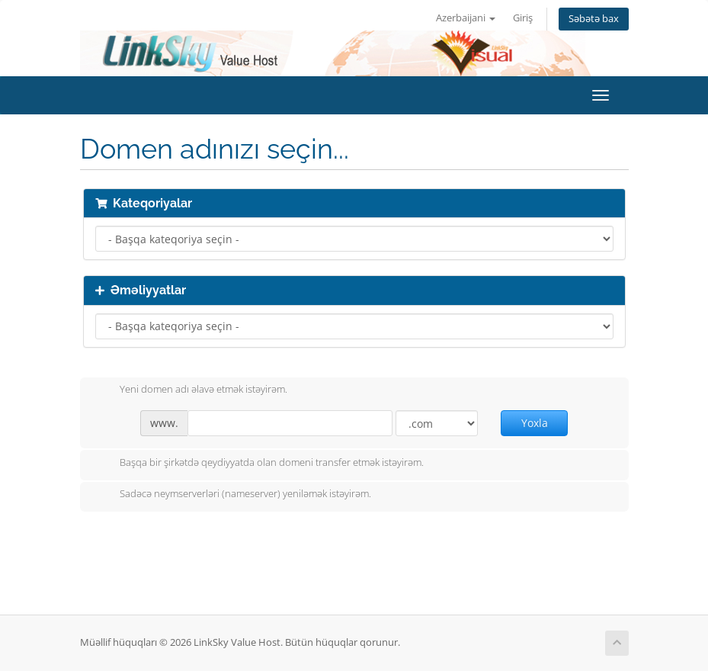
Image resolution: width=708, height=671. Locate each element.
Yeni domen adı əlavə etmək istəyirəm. (191, 390)
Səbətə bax (594, 18)
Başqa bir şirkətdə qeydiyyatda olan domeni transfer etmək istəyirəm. (259, 463)
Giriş (523, 17)
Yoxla (534, 423)
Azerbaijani (465, 17)
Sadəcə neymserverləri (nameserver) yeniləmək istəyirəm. (233, 494)
